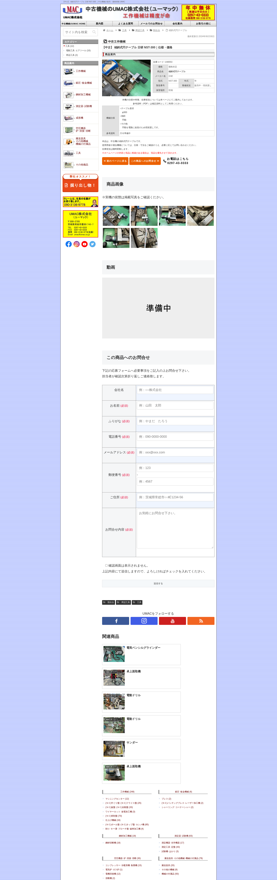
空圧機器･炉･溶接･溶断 (127, 796)
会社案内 (162, 857)
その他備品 (183, 823)
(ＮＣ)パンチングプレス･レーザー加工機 (182, 741)
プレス (166, 737)
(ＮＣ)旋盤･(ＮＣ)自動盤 (119, 745)
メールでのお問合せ (142, 857)
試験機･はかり (170, 789)
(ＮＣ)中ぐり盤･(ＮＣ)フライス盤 (123, 741)
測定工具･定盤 (171, 785)
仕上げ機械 (112, 758)
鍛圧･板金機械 (183, 730)
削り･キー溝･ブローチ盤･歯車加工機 (124, 767)
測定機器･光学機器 (173, 781)
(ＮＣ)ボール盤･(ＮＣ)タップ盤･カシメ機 (127, 762)
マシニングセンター (117, 737)
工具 (137, 609)
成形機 (159, 861)
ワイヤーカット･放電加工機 (120, 749)
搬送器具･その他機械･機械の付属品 (183, 796)
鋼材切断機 (112, 781)
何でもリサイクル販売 (174, 830)
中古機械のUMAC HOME (95, 857)
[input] (80, 32)
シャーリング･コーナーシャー (177, 745)
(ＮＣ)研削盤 (113, 754)
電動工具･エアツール (117, 830)
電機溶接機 (112, 812)
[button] (94, 32)
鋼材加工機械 (127, 774)
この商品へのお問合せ (156, 160)
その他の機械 (170, 807)
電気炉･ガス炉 (113, 807)
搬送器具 (168, 803)
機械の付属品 (170, 812)
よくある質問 (120, 857)
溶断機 (110, 816)
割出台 (108, 609)
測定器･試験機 (184, 774)
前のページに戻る (119, 160)
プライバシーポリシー (183, 857)
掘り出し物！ (80, 182)
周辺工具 (123, 609)
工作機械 (127, 730)
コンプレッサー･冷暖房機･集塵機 (123, 803)
